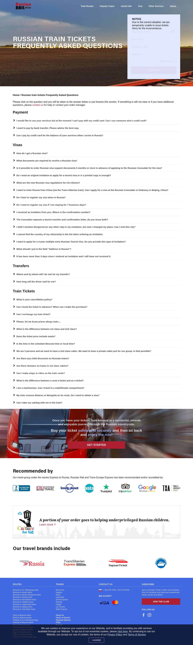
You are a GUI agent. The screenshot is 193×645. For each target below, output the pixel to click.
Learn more (46, 524)
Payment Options (63, 620)
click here (122, 631)
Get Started (96, 444)
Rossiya (59, 602)
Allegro (58, 604)
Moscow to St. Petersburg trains (25, 590)
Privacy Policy (115, 634)
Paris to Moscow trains (22, 615)
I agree (96, 640)
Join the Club (161, 601)
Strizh (58, 595)
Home (16, 95)
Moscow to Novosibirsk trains (24, 600)
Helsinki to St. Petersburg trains (25, 620)
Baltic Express (61, 609)
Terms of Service (63, 618)
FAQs (58, 622)
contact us (37, 105)
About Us (60, 615)
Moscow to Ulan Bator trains (24, 609)
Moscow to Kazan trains (22, 592)
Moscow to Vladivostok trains (24, 604)
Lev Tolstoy (60, 607)
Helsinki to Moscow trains (23, 622)
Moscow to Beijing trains (22, 607)
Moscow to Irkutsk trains (22, 597)
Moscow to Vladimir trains (23, 602)
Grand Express (62, 600)
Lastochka (60, 597)
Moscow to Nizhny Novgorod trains (27, 595)
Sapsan (59, 592)
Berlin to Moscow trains (22, 618)
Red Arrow (60, 590)
